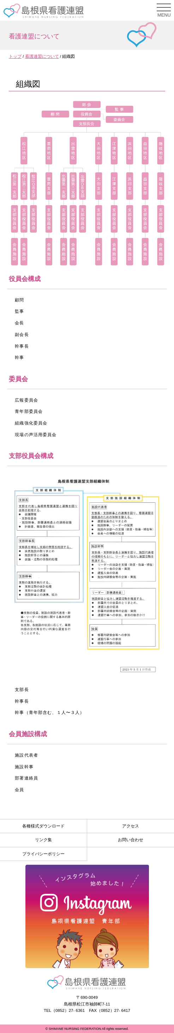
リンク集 (43, 840)
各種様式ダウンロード (43, 826)
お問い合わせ (130, 840)
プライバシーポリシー (43, 854)
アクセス (130, 826)
